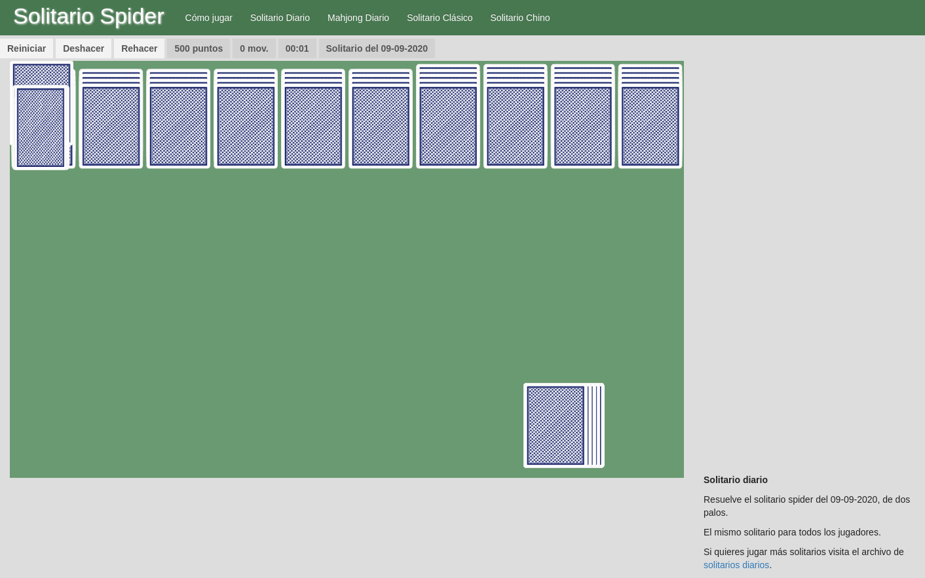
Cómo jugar (209, 17)
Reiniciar (26, 48)
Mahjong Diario (358, 17)
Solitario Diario (280, 17)
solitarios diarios (736, 565)
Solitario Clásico (439, 17)
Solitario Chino (520, 17)
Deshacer (83, 48)
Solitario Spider (88, 15)
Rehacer (139, 48)
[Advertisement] (809, 257)
